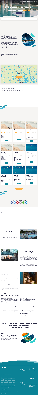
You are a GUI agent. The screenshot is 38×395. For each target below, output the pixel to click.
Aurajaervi (28, 175)
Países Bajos (5, 387)
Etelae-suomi (2, 153)
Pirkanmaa (19, 176)
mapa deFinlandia (6, 46)
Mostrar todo (19, 188)
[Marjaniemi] (6, 147)
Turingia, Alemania (22, 390)
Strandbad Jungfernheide (32, 383)
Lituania (9, 385)
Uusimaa (6, 153)
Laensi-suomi (15, 176)
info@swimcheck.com (31, 368)
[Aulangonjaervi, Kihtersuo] (6, 170)
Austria (10, 387)
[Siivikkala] (19, 170)
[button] (23, 1)
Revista (20, 368)
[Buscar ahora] (26, 10)
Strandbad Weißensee (32, 387)
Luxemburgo (13, 385)
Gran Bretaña (6, 383)
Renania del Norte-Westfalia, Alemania (23, 385)
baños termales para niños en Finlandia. (27, 300)
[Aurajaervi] (31, 170)
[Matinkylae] (6, 125)
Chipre (5, 393)
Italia (13, 383)
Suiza (12, 389)
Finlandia (19, 5)
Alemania (2, 381)
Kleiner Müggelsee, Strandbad (33, 384)
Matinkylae (3, 129)
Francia (13, 381)
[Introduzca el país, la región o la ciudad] (15, 10)
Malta (2, 387)
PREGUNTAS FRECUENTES (23, 370)
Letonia (6, 385)
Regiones (5, 19)
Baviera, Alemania (22, 383)
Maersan (16, 129)
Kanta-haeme (7, 177)
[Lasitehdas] (31, 147)
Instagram (9, 374)
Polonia (13, 387)
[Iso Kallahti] (19, 147)
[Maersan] (19, 125)
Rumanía (6, 389)
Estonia (6, 381)
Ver (6, 140)
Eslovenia (6, 391)
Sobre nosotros (21, 369)
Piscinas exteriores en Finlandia (11, 19)
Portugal (2, 389)
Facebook (6, 374)
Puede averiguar (29, 315)
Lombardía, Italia (22, 381)
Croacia (2, 385)
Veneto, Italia (21, 382)
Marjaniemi (3, 152)
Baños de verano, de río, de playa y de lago (22, 19)
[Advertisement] (19, 26)
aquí (34, 315)
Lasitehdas (28, 152)
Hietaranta (28, 129)
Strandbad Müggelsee (32, 385)
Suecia (9, 389)
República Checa (15, 391)
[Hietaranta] (31, 125)
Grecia (2, 383)
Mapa (2, 19)
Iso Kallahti (16, 152)
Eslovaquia (2, 391)
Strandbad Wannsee (31, 386)
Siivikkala (16, 175)
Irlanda (10, 383)
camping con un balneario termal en (24, 310)
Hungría (2, 393)
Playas (1, 58)
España (10, 391)
